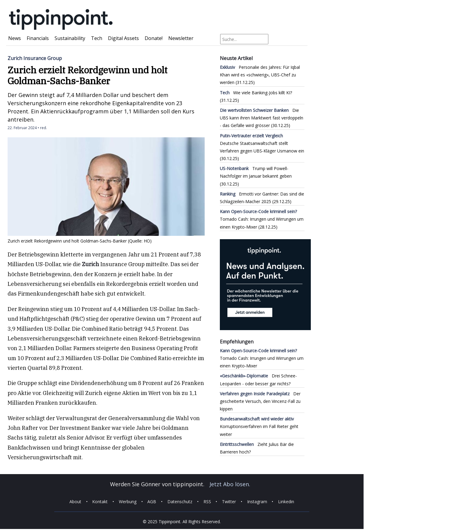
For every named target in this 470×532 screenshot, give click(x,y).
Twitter (229, 501)
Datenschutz (179, 501)
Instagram (257, 501)
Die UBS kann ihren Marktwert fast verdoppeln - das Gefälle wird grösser (261, 117)
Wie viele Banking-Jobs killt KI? (256, 92)
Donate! (154, 38)
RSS (207, 501)
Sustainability (70, 38)
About (75, 501)
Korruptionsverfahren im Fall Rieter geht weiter (259, 426)
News (14, 38)
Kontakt (100, 501)
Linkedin (286, 501)
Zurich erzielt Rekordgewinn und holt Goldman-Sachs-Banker (87, 75)
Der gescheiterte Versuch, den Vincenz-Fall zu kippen (260, 401)
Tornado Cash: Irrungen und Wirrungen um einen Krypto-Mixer (262, 219)
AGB (151, 501)
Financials (38, 38)
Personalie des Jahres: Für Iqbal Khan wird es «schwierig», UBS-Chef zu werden (260, 74)
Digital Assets (123, 38)
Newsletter (180, 38)
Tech (96, 38)
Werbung (127, 501)
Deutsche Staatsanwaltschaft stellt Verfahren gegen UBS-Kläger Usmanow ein (262, 143)
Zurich (90, 264)
